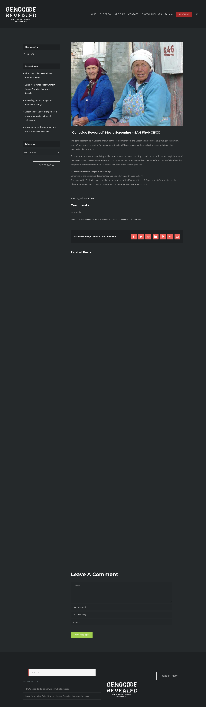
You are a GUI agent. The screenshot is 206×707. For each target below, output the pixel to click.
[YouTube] (32, 54)
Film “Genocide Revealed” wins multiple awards (47, 688)
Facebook (35, 672)
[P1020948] (127, 84)
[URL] (121, 622)
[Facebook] (24, 54)
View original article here (82, 198)
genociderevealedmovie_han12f (85, 219)
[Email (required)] (121, 615)
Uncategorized (123, 219)
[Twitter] (28, 54)
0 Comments (136, 219)
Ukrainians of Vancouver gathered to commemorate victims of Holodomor (41, 116)
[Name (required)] (121, 607)
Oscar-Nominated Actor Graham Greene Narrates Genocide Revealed (40, 89)
